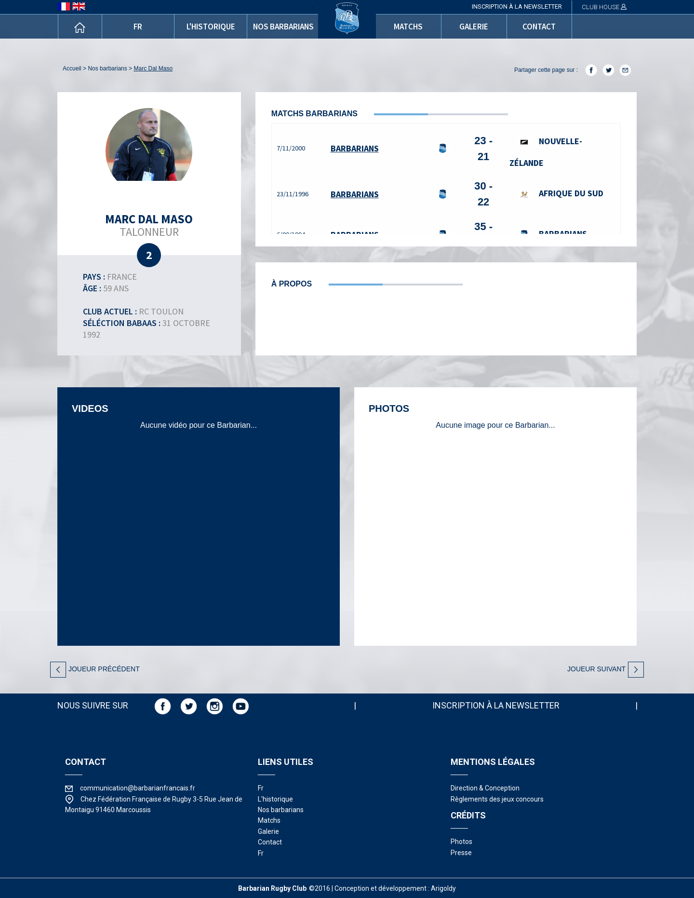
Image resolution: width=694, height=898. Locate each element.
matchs (408, 26)
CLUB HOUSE (604, 7)
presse (461, 853)
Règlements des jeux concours (497, 799)
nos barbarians (283, 26)
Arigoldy (443, 888)
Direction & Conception (485, 788)
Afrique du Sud (560, 193)
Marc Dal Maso (153, 68)
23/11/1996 (292, 194)
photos (461, 841)
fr (137, 26)
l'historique (211, 26)
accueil (72, 68)
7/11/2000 (291, 148)
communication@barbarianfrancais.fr (137, 788)
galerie (473, 26)
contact (539, 26)
